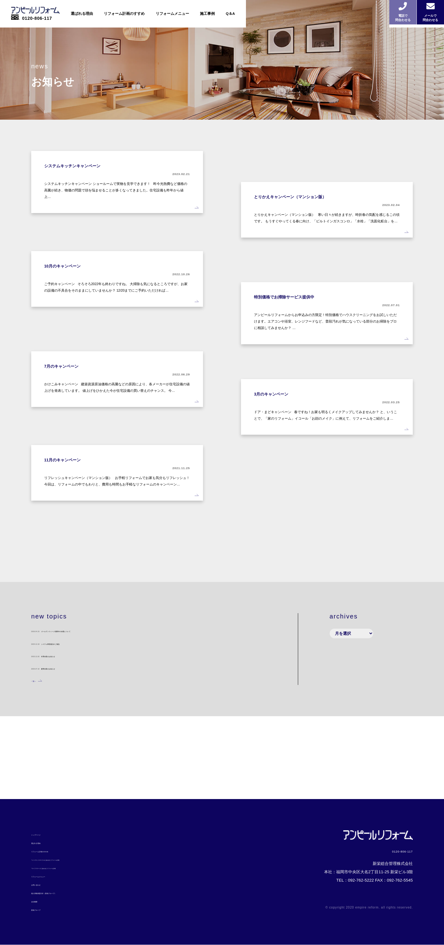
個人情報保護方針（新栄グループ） (63, 892)
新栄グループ (43, 909)
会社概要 (39, 901)
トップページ (43, 834)
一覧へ (37, 763)
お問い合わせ (43, 884)
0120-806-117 (382, 849)
